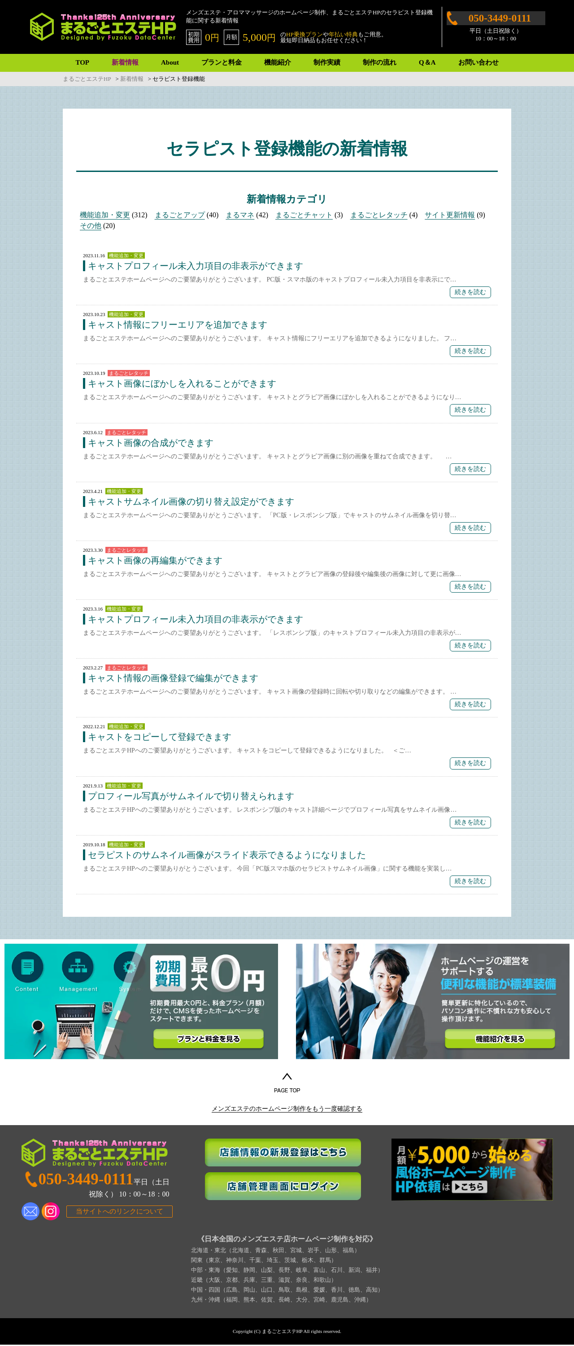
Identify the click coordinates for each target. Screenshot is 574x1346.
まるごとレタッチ (379, 215)
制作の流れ (379, 62)
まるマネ (240, 215)
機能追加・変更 (105, 215)
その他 (90, 225)
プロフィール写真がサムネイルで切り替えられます (191, 796)
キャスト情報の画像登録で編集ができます (173, 678)
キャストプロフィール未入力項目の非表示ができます (195, 266)
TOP (82, 62)
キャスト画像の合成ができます (150, 443)
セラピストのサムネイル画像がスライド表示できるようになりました (227, 855)
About (170, 62)
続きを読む (470, 292)
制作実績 (326, 62)
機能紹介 (277, 62)
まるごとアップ (180, 215)
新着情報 (125, 62)
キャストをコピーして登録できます (159, 737)
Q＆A (427, 62)
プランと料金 (221, 62)
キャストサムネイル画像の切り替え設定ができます (191, 501)
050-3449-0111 (500, 18)
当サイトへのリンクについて (119, 1212)
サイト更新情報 (450, 215)
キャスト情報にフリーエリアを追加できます (177, 325)
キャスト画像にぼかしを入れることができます (182, 383)
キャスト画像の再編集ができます (155, 560)
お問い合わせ (478, 62)
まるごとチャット (304, 215)
